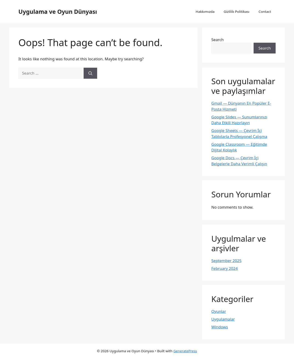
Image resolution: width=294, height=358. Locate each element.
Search (217, 39)
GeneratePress (185, 351)
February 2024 (224, 268)
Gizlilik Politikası (236, 11)
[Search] (90, 73)
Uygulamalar (223, 319)
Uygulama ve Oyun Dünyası (57, 11)
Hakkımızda (205, 11)
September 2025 (226, 260)
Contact (265, 11)
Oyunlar (218, 311)
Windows (219, 327)
